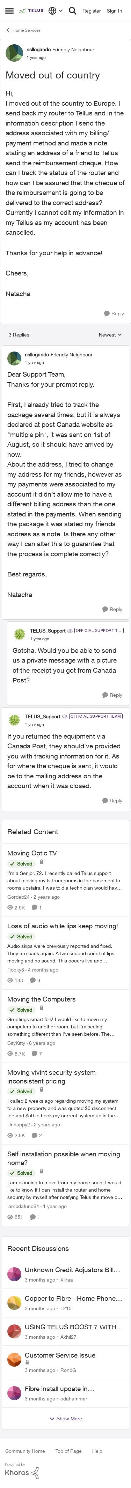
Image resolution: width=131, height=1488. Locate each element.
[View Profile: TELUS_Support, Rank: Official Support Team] (20, 634)
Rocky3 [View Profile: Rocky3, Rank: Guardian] (15, 970)
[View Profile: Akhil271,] (14, 1331)
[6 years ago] (41, 1043)
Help (97, 1451)
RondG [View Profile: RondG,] (68, 1370)
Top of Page (69, 1451)
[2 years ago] (45, 896)
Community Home (25, 1451)
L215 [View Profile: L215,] (66, 1308)
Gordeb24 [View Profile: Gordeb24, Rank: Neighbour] (18, 896)
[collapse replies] (65, 348)
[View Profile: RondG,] (14, 1360)
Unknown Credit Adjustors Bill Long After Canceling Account (69, 1270)
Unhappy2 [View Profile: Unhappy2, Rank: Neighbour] (18, 1124)
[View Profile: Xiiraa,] (14, 1274)
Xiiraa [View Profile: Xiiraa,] (66, 1280)
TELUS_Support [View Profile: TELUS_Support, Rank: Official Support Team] (47, 631)
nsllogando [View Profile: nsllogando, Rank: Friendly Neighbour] (39, 49)
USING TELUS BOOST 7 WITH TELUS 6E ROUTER (70, 1327)
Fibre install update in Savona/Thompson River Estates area (73, 1389)
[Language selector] (55, 11)
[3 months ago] (40, 1279)
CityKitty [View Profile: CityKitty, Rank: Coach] (16, 1043)
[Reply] (114, 313)
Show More (65, 1418)
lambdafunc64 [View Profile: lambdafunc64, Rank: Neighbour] (23, 1206)
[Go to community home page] (32, 10)
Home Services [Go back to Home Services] (23, 30)
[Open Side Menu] (9, 11)
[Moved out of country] (34, 363)
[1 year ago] (54, 1206)
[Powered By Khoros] (65, 1471)
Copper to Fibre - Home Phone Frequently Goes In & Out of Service (70, 1298)
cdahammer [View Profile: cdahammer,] (73, 1399)
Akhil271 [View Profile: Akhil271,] (69, 1336)
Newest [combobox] (110, 335)
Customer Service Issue (60, 1355)
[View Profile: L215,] (14, 1303)
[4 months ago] (42, 969)
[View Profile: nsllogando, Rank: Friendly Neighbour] (14, 53)
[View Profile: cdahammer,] (14, 1393)
